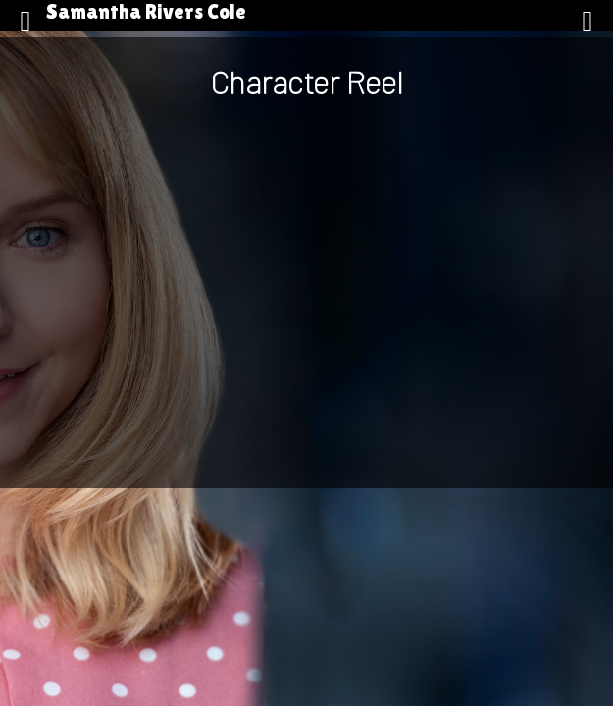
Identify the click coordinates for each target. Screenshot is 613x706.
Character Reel (306, 81)
